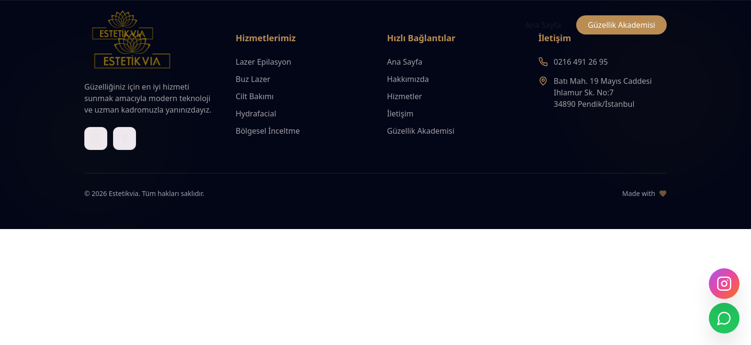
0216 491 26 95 (581, 62)
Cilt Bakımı (254, 96)
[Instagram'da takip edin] (724, 283)
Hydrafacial (256, 113)
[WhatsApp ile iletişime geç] (724, 318)
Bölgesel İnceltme (268, 131)
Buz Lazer (253, 79)
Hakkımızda (408, 79)
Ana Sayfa (543, 25)
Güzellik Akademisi (621, 25)
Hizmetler (404, 96)
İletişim (400, 113)
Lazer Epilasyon (263, 62)
